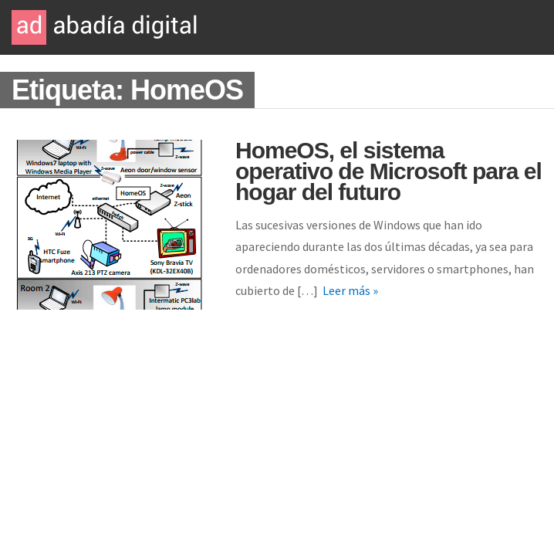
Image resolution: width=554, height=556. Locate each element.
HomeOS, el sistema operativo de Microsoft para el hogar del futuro (388, 171)
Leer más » (350, 290)
